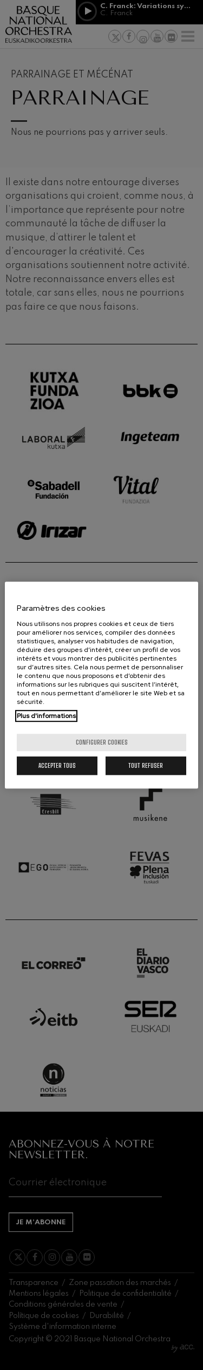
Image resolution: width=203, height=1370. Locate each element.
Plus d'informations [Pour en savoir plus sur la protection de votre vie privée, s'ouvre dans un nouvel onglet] (46, 716)
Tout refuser (145, 765)
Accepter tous (57, 765)
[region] (101, 685)
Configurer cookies (102, 742)
